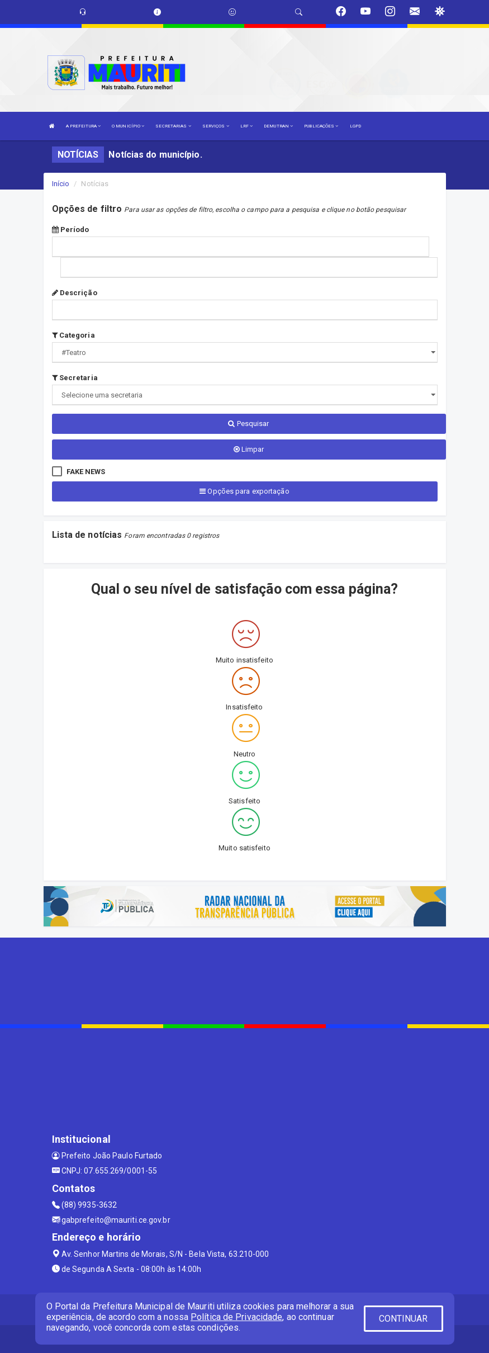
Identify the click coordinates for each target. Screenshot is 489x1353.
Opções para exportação (244, 491)
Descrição (74, 292)
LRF (246, 126)
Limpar (249, 449)
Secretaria (75, 377)
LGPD (355, 126)
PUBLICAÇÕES (321, 126)
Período (70, 229)
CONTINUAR (403, 1318)
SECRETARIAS (173, 126)
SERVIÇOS (215, 126)
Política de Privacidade (236, 1317)
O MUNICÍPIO (128, 126)
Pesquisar (248, 423)
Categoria (73, 335)
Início (61, 183)
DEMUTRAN (278, 126)
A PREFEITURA (83, 126)
